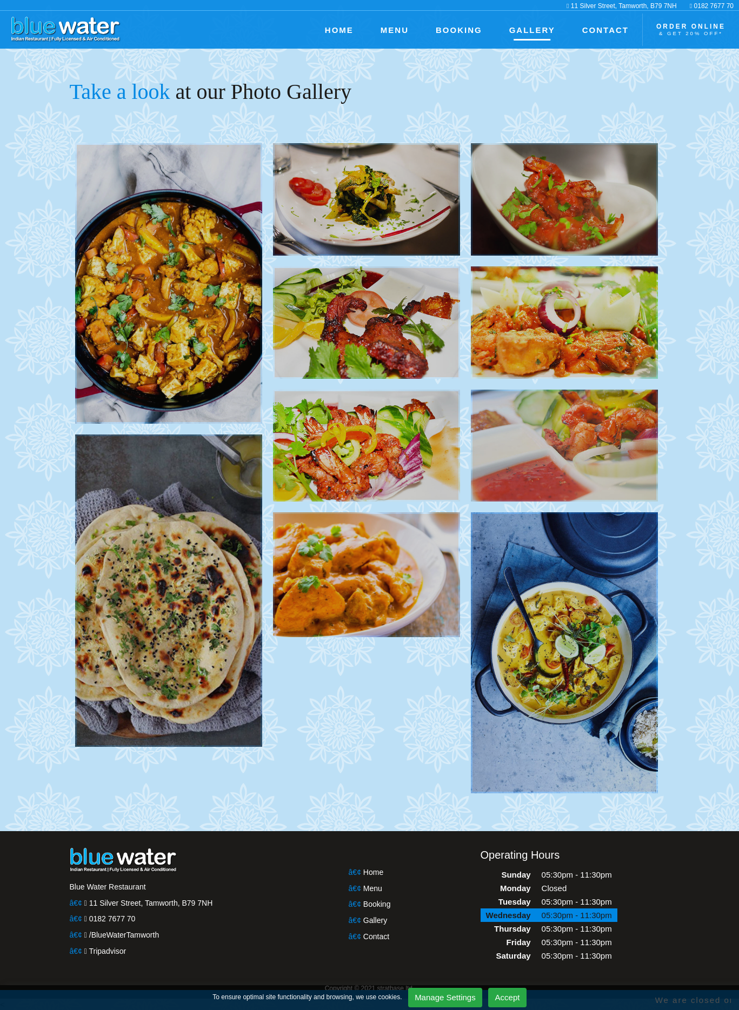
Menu (372, 888)
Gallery (374, 920)
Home (373, 872)
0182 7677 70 (714, 5)
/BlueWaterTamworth (120, 935)
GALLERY (543, 30)
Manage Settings (435, 997)
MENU (416, 30)
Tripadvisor (105, 951)
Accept (496, 997)
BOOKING (476, 30)
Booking (376, 904)
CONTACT (612, 30)
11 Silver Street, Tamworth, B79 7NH (633, 5)
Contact (376, 936)
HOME (365, 30)
